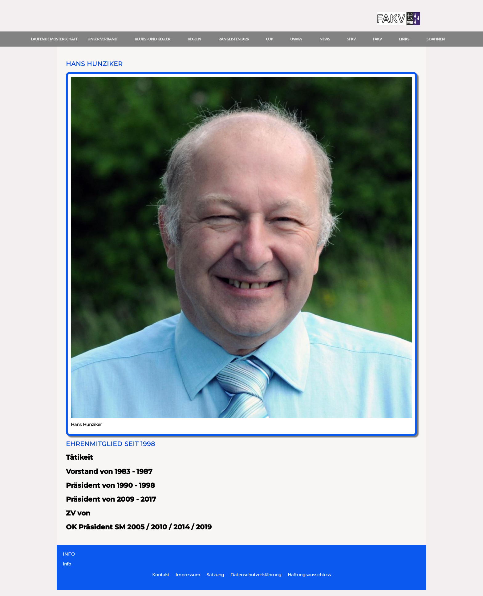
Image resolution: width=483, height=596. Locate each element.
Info (67, 564)
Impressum (188, 574)
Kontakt (160, 574)
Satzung (215, 574)
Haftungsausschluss (309, 574)
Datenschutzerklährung (256, 574)
